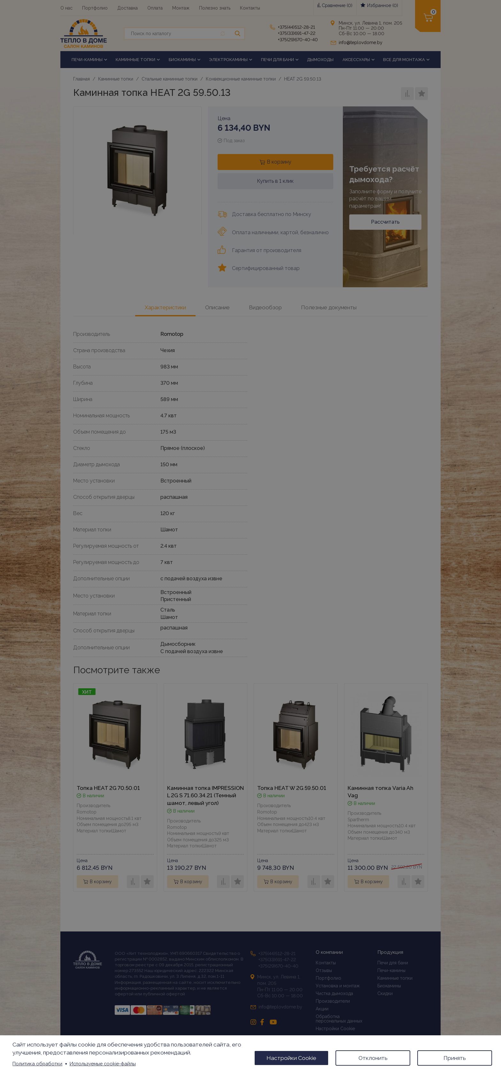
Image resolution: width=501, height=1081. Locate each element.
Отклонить (373, 1058)
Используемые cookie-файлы (103, 1063)
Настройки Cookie (291, 1058)
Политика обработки (37, 1063)
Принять (454, 1058)
